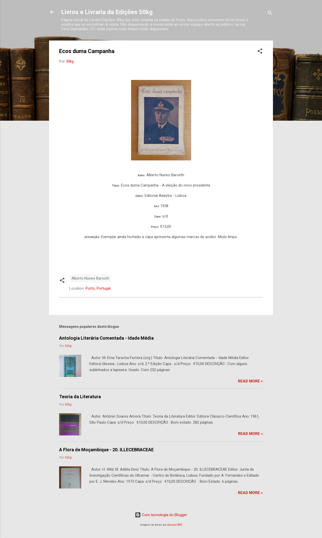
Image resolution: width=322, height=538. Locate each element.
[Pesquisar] (270, 13)
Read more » (250, 381)
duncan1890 (174, 524)
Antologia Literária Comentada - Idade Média (106, 338)
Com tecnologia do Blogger (161, 515)
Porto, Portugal (98, 288)
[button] (260, 52)
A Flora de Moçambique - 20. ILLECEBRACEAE (106, 449)
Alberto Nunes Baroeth (90, 278)
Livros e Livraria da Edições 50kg (107, 12)
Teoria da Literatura (80, 396)
